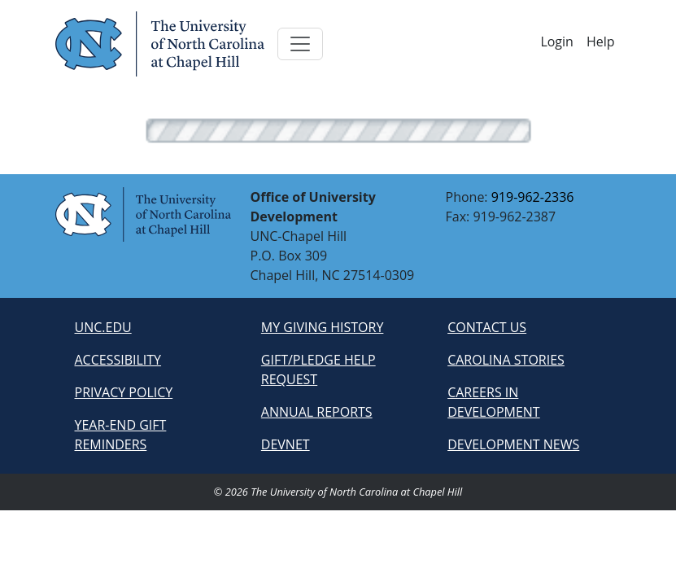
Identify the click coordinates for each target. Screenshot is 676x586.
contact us (486, 327)
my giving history (322, 327)
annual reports (317, 412)
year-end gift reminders (121, 434)
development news (513, 444)
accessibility (118, 360)
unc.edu (103, 327)
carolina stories (506, 360)
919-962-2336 (532, 197)
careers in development (493, 402)
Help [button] (601, 41)
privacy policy (124, 392)
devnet (285, 444)
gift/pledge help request (318, 369)
